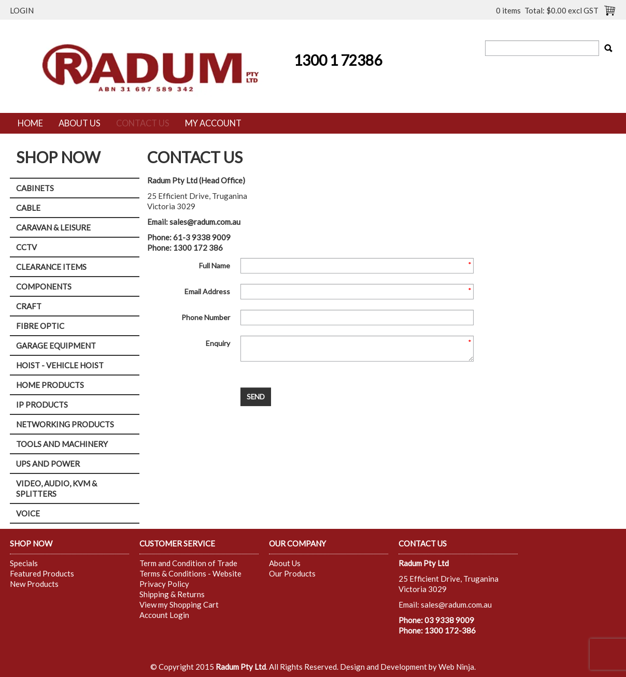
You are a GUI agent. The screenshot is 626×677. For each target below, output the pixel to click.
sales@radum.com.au (204, 221)
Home (30, 123)
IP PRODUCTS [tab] (42, 404)
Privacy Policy (164, 583)
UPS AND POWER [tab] (48, 463)
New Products (34, 583)
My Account (213, 123)
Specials (24, 563)
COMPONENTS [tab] (44, 286)
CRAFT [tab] (28, 306)
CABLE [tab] (28, 207)
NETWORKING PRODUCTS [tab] (65, 424)
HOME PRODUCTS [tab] (50, 385)
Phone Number (205, 317)
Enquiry (218, 343)
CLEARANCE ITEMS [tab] (51, 266)
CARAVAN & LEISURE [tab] (53, 227)
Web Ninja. (457, 666)
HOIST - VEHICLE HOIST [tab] (60, 365)
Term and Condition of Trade (188, 563)
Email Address (207, 291)
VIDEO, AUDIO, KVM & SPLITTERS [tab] (56, 488)
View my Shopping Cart (179, 604)
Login (22, 10)
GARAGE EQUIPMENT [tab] (56, 345)
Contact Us (142, 123)
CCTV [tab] (26, 247)
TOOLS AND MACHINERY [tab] (62, 444)
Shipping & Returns (172, 594)
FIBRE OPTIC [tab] (40, 325)
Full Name (214, 265)
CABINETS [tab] (35, 188)
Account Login (164, 615)
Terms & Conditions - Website (190, 573)
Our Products (292, 573)
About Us (80, 123)
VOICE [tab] (28, 513)
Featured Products (42, 573)
